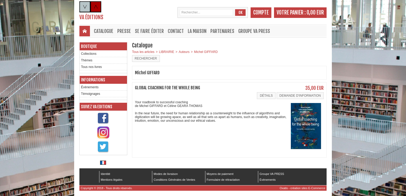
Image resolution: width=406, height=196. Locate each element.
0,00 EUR (315, 12)
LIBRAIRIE (166, 52)
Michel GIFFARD (206, 52)
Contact (176, 31)
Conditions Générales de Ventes (174, 179)
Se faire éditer (149, 31)
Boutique (89, 46)
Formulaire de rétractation (223, 179)
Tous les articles (143, 52)
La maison (197, 31)
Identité (105, 173)
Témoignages (90, 94)
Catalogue (103, 31)
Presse (124, 31)
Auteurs (184, 52)
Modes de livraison (166, 173)
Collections (89, 54)
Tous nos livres (91, 67)
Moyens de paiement (220, 173)
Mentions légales (112, 179)
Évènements (90, 87)
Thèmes (86, 60)
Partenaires (222, 31)
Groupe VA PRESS (254, 31)
